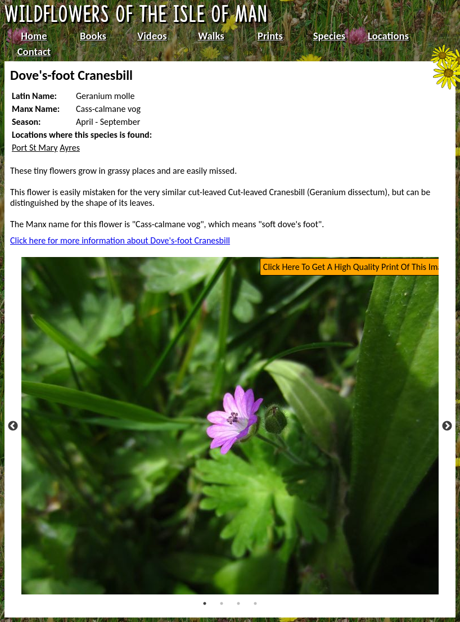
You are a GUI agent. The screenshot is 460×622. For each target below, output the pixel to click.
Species (329, 35)
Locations (388, 35)
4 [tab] (255, 603)
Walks (211, 35)
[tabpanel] (231, 425)
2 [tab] (221, 603)
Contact (34, 51)
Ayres (70, 147)
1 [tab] (204, 603)
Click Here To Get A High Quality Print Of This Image (357, 267)
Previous (13, 426)
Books (93, 35)
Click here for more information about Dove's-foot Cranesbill (120, 240)
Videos (152, 35)
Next (447, 426)
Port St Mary (35, 147)
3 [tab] (238, 603)
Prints (270, 35)
